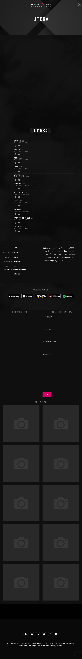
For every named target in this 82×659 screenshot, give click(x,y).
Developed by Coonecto (54, 646)
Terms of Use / (12, 643)
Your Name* (61, 319)
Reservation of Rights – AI (43, 643)
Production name (61, 344)
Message (61, 370)
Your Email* (61, 331)
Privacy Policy (24, 643)
